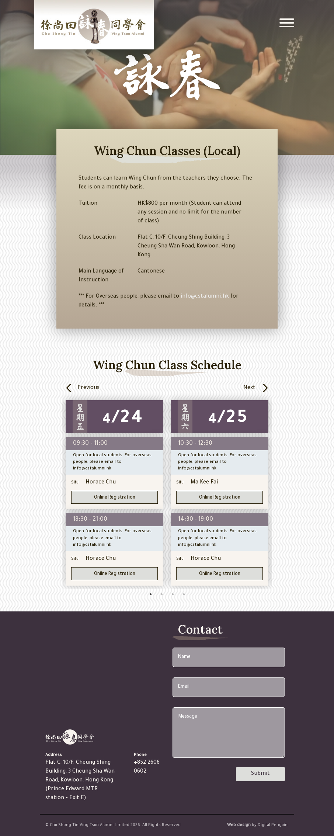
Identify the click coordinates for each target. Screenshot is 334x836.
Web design (239, 825)
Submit (260, 774)
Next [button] (261, 388)
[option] (114, 492)
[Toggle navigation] (287, 25)
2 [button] (161, 596)
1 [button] (150, 596)
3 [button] (172, 596)
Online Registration (114, 497)
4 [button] (183, 596)
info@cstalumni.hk (205, 297)
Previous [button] (111, 388)
